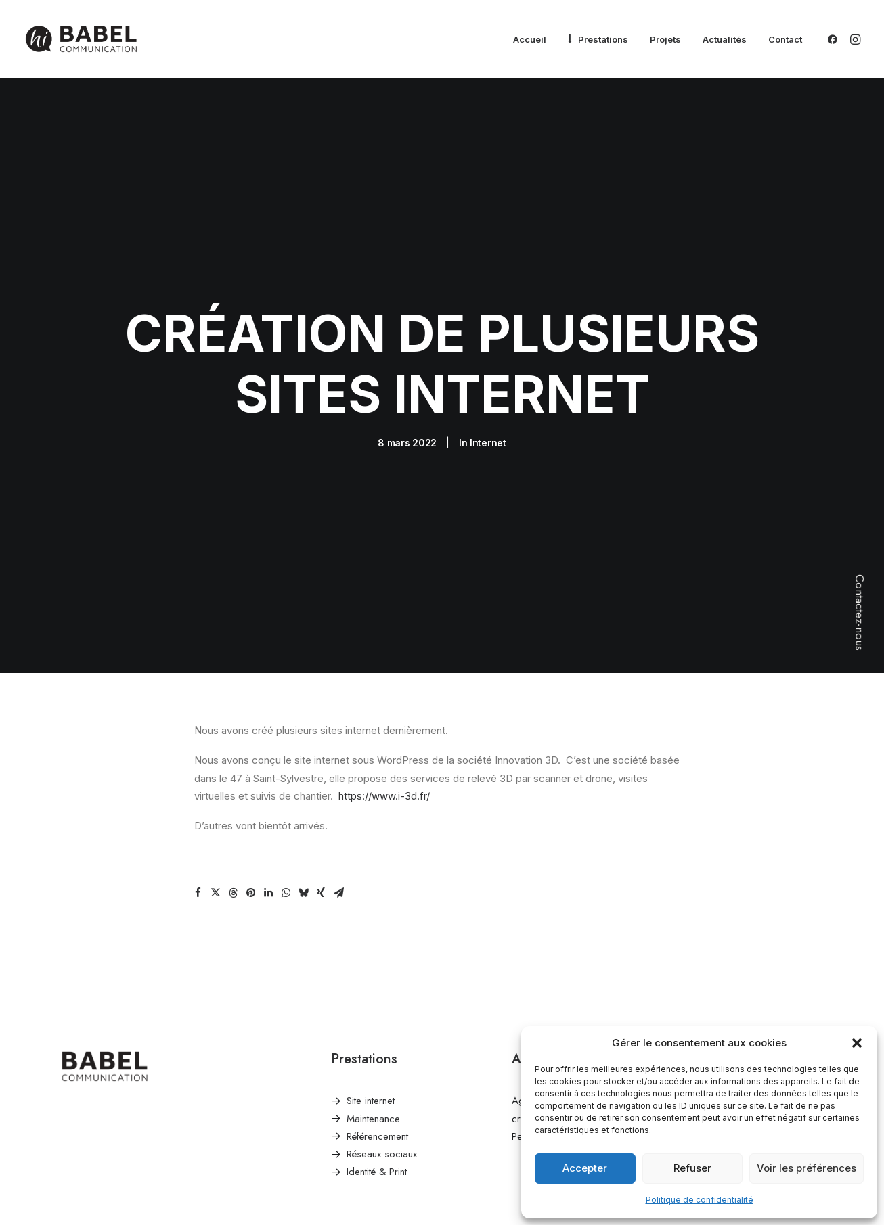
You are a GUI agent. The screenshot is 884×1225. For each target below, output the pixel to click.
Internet (488, 385)
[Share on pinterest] (250, 778)
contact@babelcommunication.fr (760, 1003)
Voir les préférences (806, 1167)
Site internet (371, 986)
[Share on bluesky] (303, 778)
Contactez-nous (860, 612)
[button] (857, 1043)
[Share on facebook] (198, 778)
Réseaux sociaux (382, 1039)
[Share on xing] (321, 778)
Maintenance (373, 1003)
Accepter (584, 1167)
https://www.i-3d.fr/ (384, 680)
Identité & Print (377, 1057)
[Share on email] (338, 778)
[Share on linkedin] (268, 778)
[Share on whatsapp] (286, 778)
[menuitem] (530, 40)
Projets (665, 39)
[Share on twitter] (215, 778)
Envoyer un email (728, 986)
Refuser (692, 1167)
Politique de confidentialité (699, 1200)
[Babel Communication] (81, 39)
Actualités (725, 39)
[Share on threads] (233, 778)
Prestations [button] (603, 39)
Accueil (529, 39)
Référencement (377, 1021)
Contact (785, 39)
